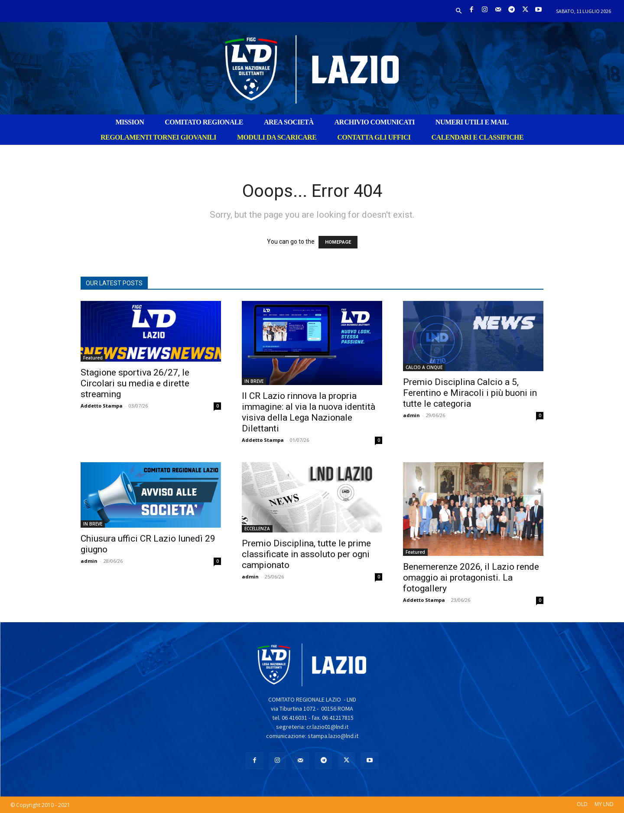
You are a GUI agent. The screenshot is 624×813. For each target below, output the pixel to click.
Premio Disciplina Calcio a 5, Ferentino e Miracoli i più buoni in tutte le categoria (470, 393)
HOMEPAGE (338, 242)
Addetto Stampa (102, 405)
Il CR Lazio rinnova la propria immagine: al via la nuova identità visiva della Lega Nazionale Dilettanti (308, 412)
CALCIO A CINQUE (424, 367)
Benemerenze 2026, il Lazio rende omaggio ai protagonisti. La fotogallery (471, 578)
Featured (93, 358)
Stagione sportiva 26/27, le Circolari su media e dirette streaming (135, 383)
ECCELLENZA (257, 529)
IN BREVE (253, 381)
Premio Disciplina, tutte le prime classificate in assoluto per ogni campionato (306, 554)
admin (411, 415)
